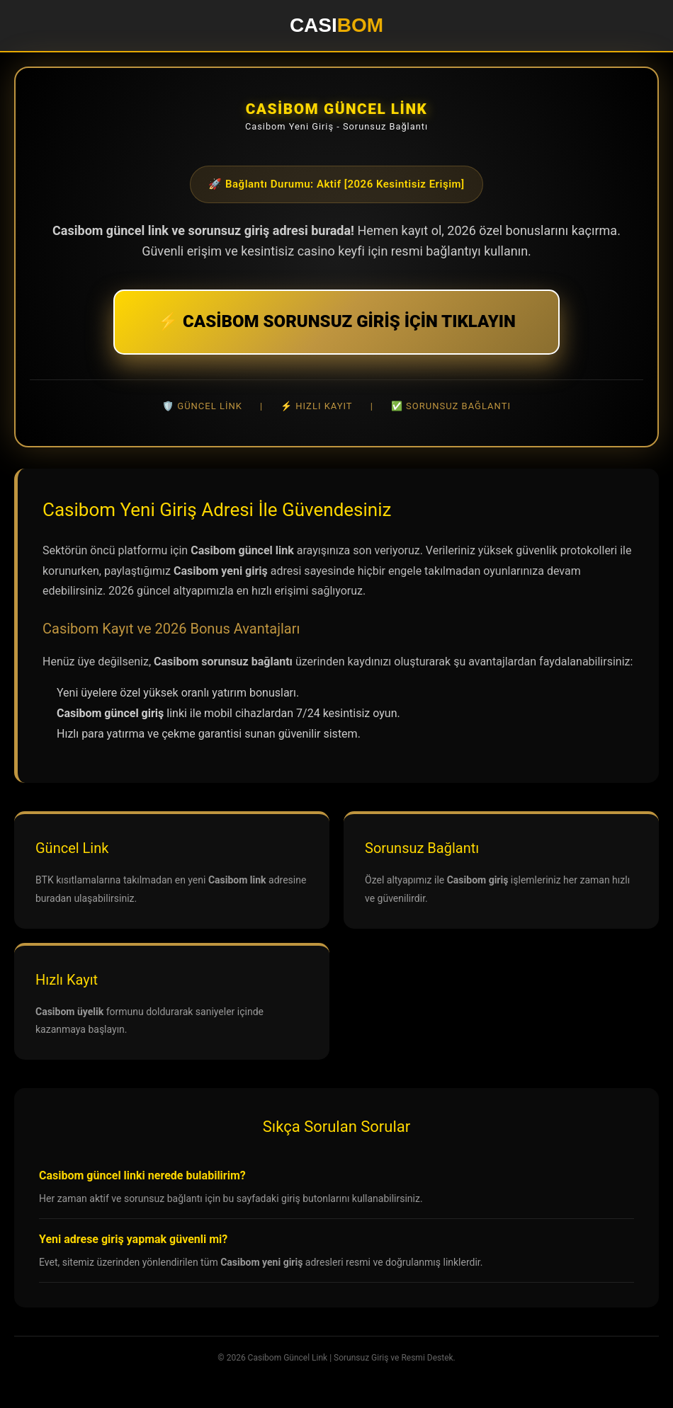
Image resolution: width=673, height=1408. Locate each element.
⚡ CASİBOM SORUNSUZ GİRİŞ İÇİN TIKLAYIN (336, 321)
